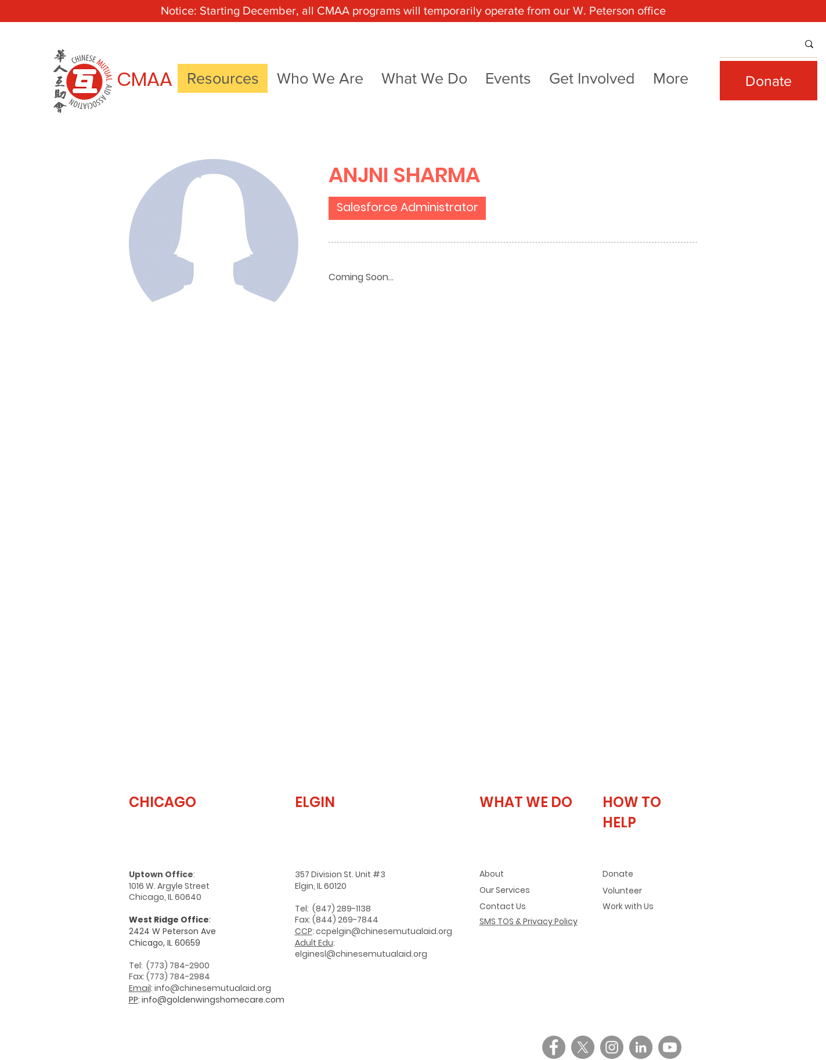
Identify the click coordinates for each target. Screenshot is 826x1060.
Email (140, 988)
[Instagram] (611, 1047)
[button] (320, 78)
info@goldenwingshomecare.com (213, 999)
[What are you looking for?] (750, 44)
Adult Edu (314, 943)
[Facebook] (553, 1047)
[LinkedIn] (640, 1047)
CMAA (144, 79)
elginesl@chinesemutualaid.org (361, 954)
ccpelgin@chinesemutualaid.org (384, 931)
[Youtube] (669, 1047)
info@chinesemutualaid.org (212, 988)
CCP (303, 931)
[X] (582, 1047)
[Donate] (768, 80)
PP (133, 999)
